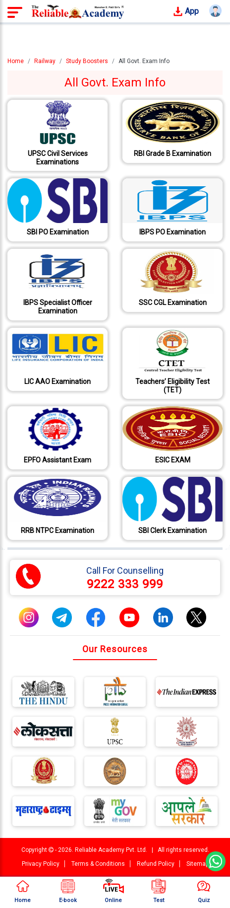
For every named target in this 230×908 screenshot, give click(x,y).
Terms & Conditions (98, 863)
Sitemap (197, 863)
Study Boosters (87, 61)
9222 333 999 (125, 584)
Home (15, 61)
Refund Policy (155, 863)
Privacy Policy (40, 863)
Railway (45, 61)
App (186, 11)
